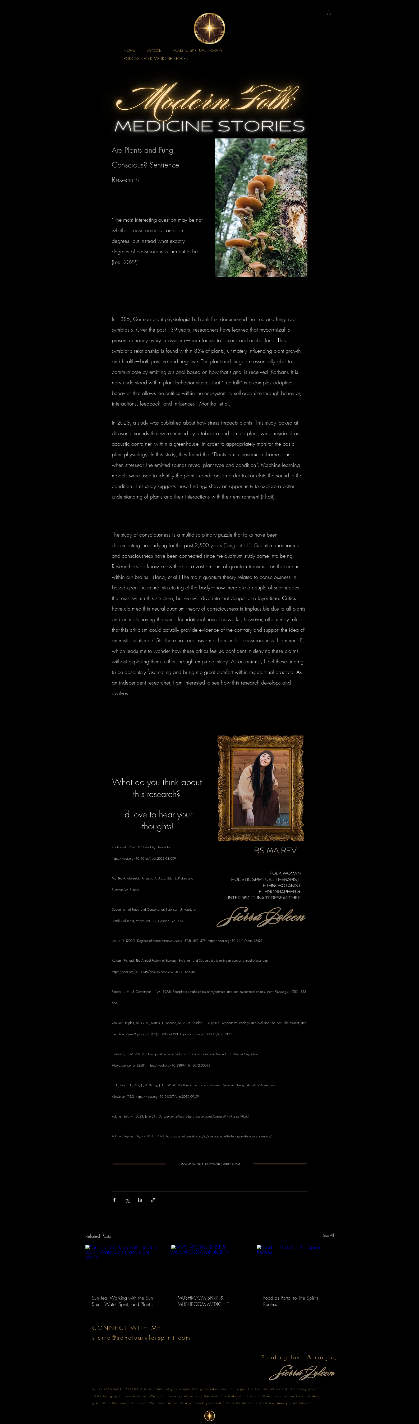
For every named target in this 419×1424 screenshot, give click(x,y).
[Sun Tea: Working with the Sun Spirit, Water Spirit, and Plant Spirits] (123, 1266)
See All (328, 1235)
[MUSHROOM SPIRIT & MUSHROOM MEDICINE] (209, 1266)
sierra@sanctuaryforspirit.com (141, 1337)
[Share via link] (153, 1200)
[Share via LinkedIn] (140, 1200)
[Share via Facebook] (114, 1200)
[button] (329, 13)
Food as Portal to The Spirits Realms (290, 1301)
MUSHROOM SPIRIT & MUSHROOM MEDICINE (203, 1301)
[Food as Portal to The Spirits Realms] (295, 1266)
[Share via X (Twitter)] (127, 1200)
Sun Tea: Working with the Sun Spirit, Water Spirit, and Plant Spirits (122, 1301)
